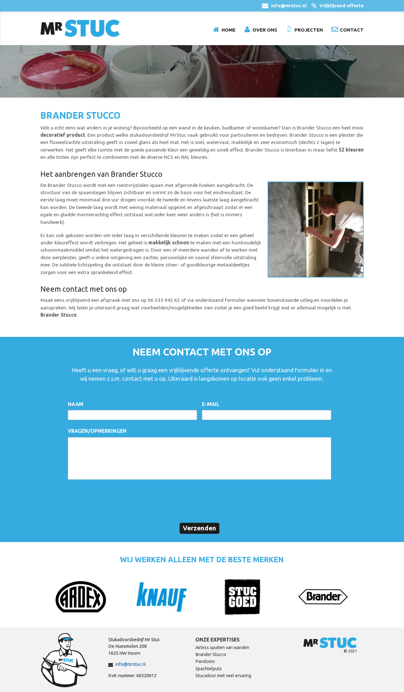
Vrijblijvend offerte (341, 5)
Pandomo (205, 661)
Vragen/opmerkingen (97, 431)
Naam (75, 404)
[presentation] (116, 500)
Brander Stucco (210, 654)
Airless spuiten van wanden (222, 647)
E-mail (210, 404)
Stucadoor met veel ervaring (223, 675)
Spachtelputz (208, 668)
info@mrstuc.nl (289, 5)
